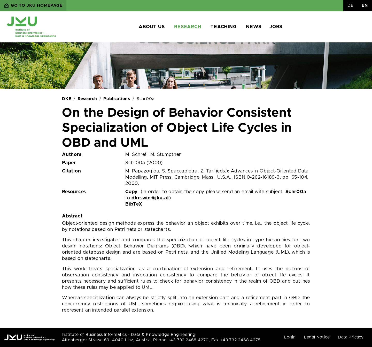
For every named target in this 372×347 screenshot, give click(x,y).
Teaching (223, 27)
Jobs (275, 27)
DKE (66, 99)
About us (152, 27)
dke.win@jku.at (150, 198)
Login (290, 337)
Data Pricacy (351, 337)
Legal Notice (317, 337)
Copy (131, 192)
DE (350, 5)
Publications (116, 99)
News (253, 27)
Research (187, 27)
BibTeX (133, 204)
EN (365, 5)
